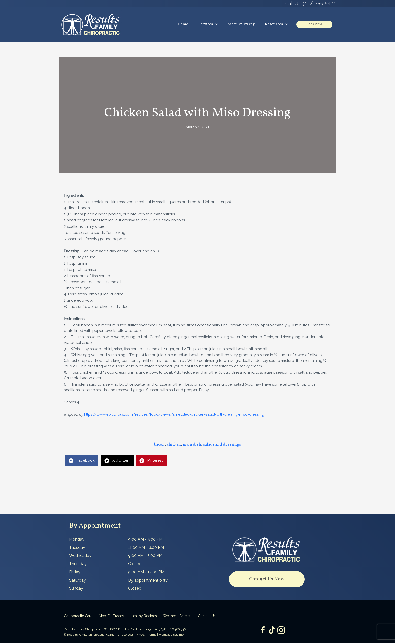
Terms (152, 635)
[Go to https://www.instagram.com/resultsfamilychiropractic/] (282, 630)
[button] (267, 579)
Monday (76, 539)
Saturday (77, 580)
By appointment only (148, 580)
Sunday (76, 588)
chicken (174, 445)
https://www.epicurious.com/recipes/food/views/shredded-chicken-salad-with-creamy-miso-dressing (177, 414)
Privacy (141, 635)
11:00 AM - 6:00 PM (146, 547)
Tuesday (77, 547)
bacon (159, 445)
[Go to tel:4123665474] (267, 3)
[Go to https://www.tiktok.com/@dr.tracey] (272, 630)
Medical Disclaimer (172, 635)
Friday (74, 572)
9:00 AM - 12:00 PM (146, 572)
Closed (134, 563)
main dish (192, 445)
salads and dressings (222, 445)
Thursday (78, 563)
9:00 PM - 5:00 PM (145, 555)
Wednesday (80, 555)
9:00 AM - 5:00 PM (145, 539)
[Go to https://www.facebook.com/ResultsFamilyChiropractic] (262, 630)
